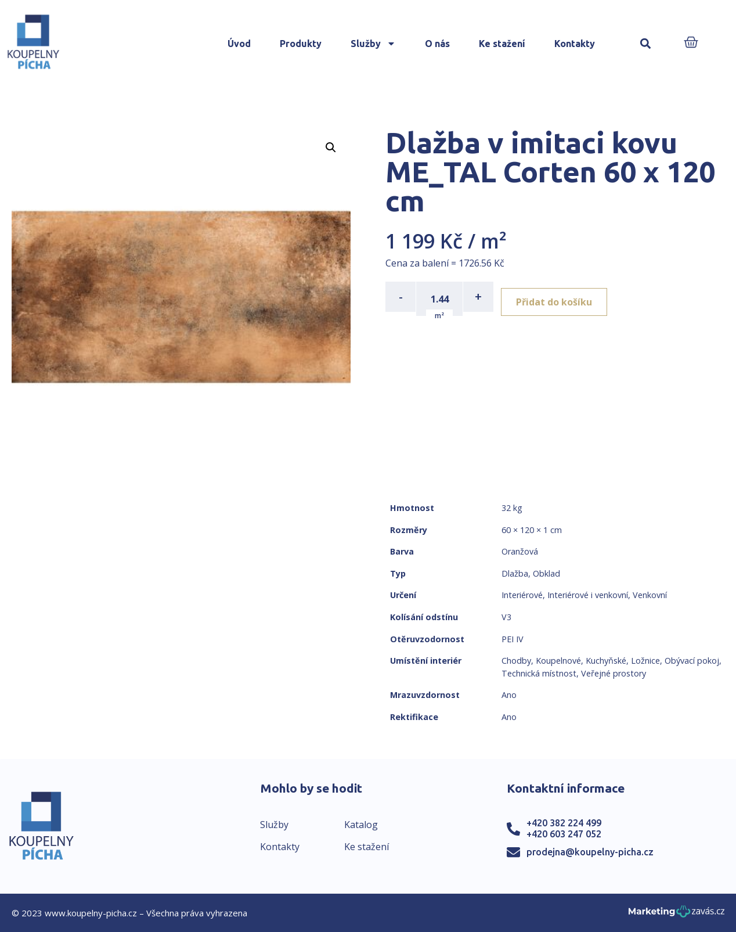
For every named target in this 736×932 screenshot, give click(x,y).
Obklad (546, 573)
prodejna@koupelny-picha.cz (590, 852)
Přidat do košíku (560, 296)
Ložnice (645, 660)
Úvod (239, 43)
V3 (506, 616)
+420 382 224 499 (563, 823)
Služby (373, 43)
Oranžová (520, 551)
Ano (509, 694)
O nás (437, 43)
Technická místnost (539, 673)
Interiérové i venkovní (587, 594)
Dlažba (515, 573)
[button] (645, 43)
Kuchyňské (606, 660)
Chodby (516, 660)
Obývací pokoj (692, 660)
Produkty (301, 43)
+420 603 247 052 (563, 834)
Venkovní (650, 594)
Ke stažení (502, 43)
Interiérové (522, 594)
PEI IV (513, 639)
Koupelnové (558, 660)
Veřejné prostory (613, 673)
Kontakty (574, 43)
